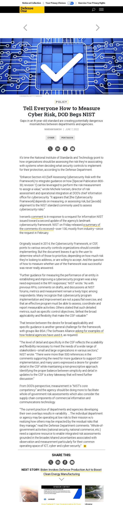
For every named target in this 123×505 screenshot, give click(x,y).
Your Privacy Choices (60, 3)
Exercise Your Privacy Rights (91, 3)
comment (37, 205)
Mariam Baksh (53, 117)
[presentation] (24, 485)
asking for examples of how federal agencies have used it (62, 321)
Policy (61, 90)
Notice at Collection (31, 3)
